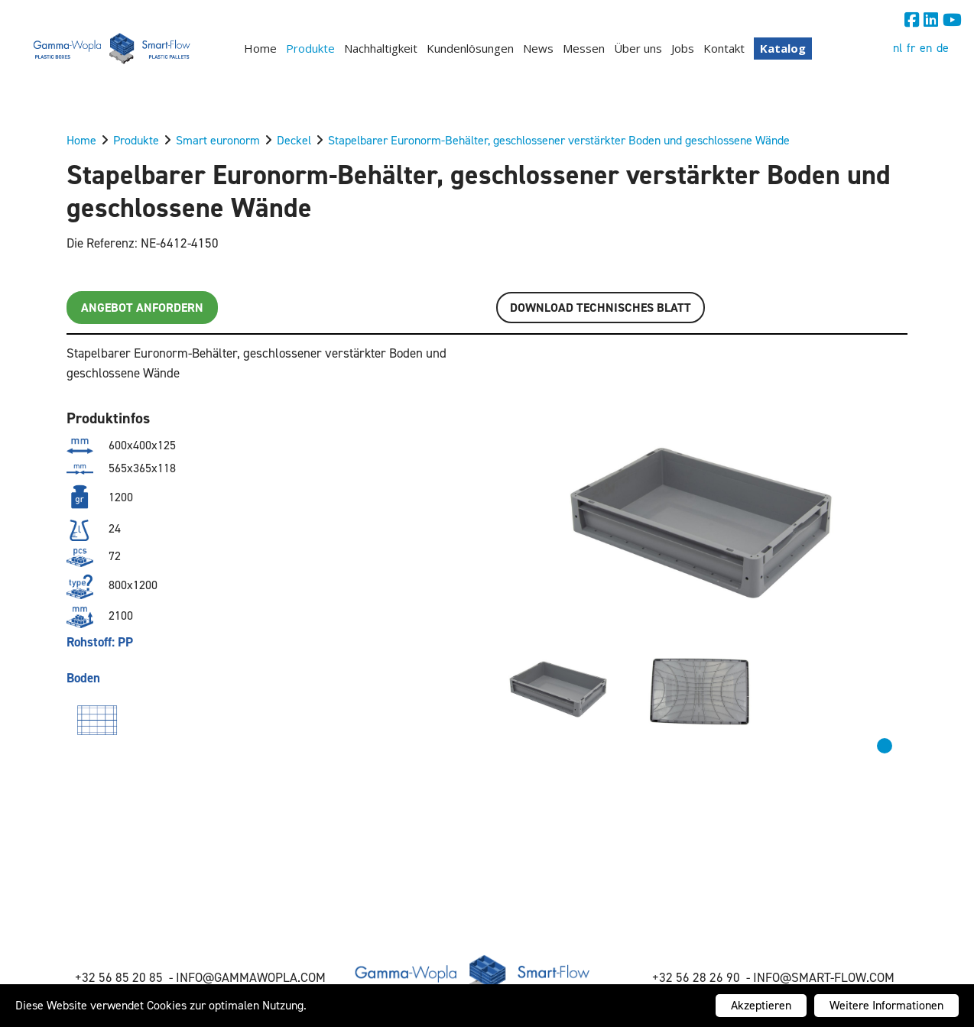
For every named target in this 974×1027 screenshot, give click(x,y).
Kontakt (724, 48)
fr (911, 48)
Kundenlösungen (470, 48)
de (943, 48)
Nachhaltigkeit (380, 48)
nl (897, 48)
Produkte (310, 48)
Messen (584, 48)
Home (260, 48)
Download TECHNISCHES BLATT (600, 308)
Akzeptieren (761, 1005)
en (926, 48)
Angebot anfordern (142, 308)
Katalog (783, 48)
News (538, 48)
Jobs (682, 48)
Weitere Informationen (886, 1005)
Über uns (638, 48)
